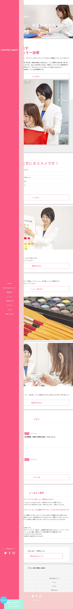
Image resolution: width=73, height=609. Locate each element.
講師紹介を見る (36, 270)
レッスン (9, 296)
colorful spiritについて (9, 288)
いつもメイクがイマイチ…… (14, 177)
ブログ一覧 (36, 481)
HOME (9, 283)
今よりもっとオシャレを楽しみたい (16, 189)
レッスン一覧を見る (36, 293)
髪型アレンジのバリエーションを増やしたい (18, 181)
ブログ (9, 309)
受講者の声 (9, 301)
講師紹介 (9, 292)
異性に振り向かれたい (12, 193)
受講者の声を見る (36, 407)
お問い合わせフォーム (36, 556)
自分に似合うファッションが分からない (17, 173)
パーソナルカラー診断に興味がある (16, 185)
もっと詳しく (36, 76)
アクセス (9, 305)
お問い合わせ (9, 314)
